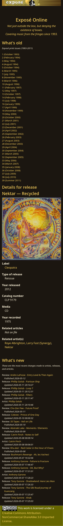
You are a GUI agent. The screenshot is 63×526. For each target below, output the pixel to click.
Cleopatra (11, 267)
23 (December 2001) (12, 127)
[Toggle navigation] (10, 10)
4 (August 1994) (10, 64)
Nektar (9, 347)
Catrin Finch (15, 441)
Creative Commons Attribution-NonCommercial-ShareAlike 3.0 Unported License (28, 517)
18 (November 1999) (12, 110)
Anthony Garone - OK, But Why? (27, 467)
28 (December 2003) (12, 143)
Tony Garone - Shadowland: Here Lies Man (33, 481)
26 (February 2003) (11, 137)
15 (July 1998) (9, 100)
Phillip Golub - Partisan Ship (25, 381)
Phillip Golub (15, 401)
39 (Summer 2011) (11, 180)
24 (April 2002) (9, 130)
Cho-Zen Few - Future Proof (24, 408)
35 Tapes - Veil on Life (21, 421)
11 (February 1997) (11, 87)
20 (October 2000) (11, 117)
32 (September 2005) (13, 157)
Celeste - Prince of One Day (25, 414)
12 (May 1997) (9, 90)
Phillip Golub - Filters (21, 394)
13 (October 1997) (11, 94)
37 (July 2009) (9, 173)
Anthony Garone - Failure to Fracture (30, 461)
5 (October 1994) (10, 67)
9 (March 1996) (9, 80)
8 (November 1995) (12, 77)
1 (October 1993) (10, 54)
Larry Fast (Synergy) (38, 343)
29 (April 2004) (9, 147)
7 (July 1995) (8, 74)
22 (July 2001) (9, 123)
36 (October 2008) (11, 170)
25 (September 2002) (13, 133)
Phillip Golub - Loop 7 (22, 388)
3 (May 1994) (8, 60)
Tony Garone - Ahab (21, 497)
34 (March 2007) (10, 163)
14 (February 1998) (11, 97)
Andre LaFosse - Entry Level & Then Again (31, 374)
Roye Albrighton (15, 343)
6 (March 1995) (9, 70)
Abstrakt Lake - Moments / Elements (29, 428)
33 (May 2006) (9, 160)
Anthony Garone (17, 474)
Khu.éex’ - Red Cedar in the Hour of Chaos (31, 447)
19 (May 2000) (9, 113)
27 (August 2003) (10, 140)
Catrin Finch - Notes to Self (24, 434)
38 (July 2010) (9, 177)
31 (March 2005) (10, 153)
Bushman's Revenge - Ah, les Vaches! (30, 454)
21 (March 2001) (10, 120)
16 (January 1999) (11, 104)
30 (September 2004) (13, 150)
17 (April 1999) (9, 107)
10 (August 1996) (10, 84)
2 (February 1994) (11, 57)
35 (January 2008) (11, 167)
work (27, 508)
